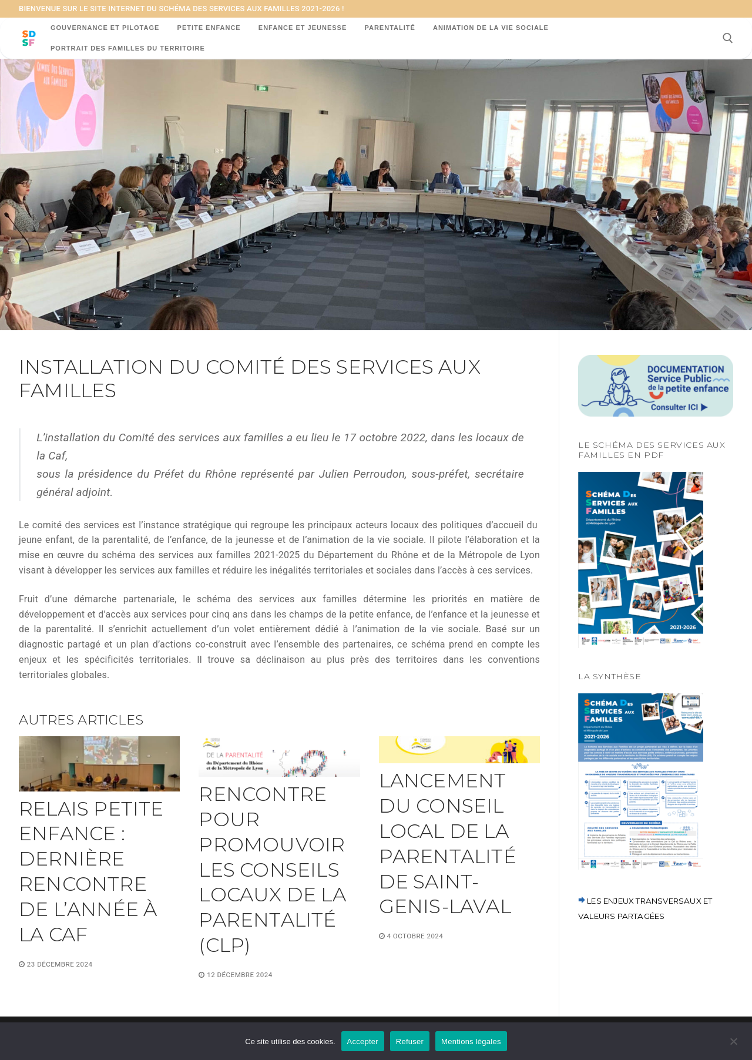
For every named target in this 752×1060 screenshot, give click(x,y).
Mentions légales (471, 1041)
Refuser (410, 1041)
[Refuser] (733, 1045)
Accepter (362, 1041)
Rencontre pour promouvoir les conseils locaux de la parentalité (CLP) (272, 869)
